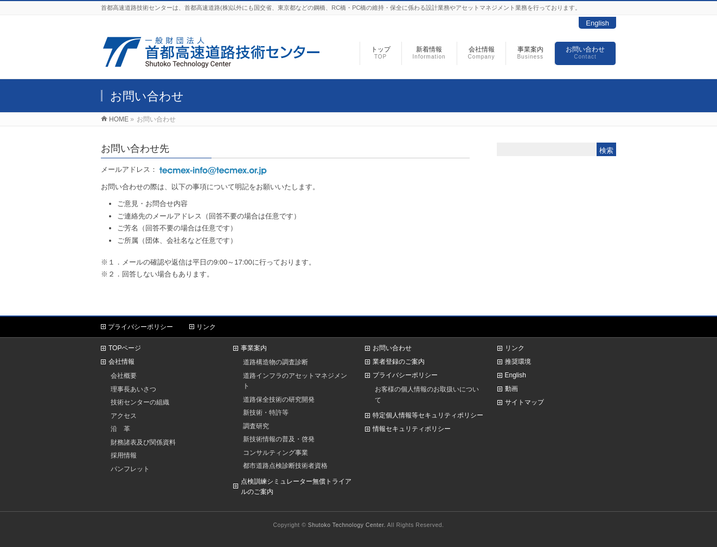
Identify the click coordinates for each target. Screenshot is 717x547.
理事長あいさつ (133, 388)
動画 (511, 388)
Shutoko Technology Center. (347, 525)
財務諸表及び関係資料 (143, 442)
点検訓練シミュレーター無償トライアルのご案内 (296, 487)
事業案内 (254, 348)
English (597, 23)
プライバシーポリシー (140, 327)
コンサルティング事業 (275, 452)
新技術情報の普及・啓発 (279, 438)
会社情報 (121, 361)
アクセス (124, 415)
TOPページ (124, 348)
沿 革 (120, 428)
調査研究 (256, 425)
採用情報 (124, 455)
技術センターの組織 (140, 402)
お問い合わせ (392, 348)
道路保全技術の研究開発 (279, 399)
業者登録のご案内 (399, 361)
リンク (206, 327)
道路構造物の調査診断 (275, 361)
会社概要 (124, 375)
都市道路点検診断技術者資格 (285, 465)
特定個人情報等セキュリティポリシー (428, 415)
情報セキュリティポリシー (412, 429)
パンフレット (130, 468)
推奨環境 (518, 361)
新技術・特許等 (266, 412)
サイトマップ (524, 402)
